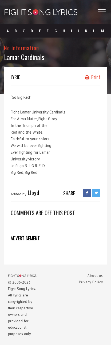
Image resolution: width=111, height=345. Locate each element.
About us (95, 275)
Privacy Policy (91, 282)
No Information (21, 47)
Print (92, 77)
